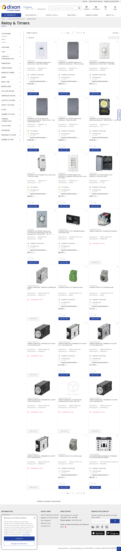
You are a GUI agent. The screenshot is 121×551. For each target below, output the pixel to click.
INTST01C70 (31, 173)
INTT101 (30, 117)
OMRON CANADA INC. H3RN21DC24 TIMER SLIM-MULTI (42, 288)
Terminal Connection (6, 120)
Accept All (19, 538)
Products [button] (11, 15)
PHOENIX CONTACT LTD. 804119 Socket (70, 456)
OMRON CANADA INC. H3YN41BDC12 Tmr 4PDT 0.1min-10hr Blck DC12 (104, 400)
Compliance (5, 515)
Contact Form (45, 526)
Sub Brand (5, 130)
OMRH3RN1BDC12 (95, 342)
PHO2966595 (63, 229)
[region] (19, 532)
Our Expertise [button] (30, 15)
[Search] (65, 8)
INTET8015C (62, 61)
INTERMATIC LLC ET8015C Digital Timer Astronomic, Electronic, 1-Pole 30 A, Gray (71, 63)
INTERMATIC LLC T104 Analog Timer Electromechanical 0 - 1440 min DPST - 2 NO (103, 119)
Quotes (85, 1)
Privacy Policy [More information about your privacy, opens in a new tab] (26, 534)
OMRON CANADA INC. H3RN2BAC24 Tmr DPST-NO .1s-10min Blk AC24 (73, 344)
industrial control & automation (16, 19)
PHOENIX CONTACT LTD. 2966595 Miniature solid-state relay (72, 231)
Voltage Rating (7, 91)
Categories (6, 34)
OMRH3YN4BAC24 (33, 342)
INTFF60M (31, 229)
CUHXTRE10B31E (94, 454)
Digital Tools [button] (51, 15)
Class (3, 110)
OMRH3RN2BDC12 (33, 454)
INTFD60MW (93, 61)
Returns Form (46, 523)
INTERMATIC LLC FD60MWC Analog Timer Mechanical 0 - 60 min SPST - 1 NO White (102, 63)
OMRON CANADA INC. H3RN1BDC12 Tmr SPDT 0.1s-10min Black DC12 (103, 344)
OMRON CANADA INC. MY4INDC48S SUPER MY (103, 231)
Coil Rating (6, 126)
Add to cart (33, 94)
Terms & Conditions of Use (77, 548)
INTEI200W (62, 173)
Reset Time (5, 82)
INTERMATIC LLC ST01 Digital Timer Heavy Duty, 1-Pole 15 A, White (42, 175)
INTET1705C (62, 117)
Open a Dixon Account (95, 1)
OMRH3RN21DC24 (33, 286)
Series (3, 77)
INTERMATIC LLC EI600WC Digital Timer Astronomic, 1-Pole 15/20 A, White (39, 63)
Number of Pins (7, 140)
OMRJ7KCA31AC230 (65, 398)
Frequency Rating (8, 135)
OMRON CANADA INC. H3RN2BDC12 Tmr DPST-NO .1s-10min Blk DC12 (42, 456)
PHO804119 (62, 454)
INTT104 (92, 117)
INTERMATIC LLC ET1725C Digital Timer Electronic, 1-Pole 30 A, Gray (101, 175)
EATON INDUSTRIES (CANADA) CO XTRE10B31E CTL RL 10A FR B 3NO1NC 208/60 (103, 456)
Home (3, 19)
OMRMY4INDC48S (95, 229)
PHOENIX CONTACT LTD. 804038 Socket (102, 287)
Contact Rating (8, 100)
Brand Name (6, 86)
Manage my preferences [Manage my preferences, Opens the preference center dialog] (19, 543)
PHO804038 (93, 286)
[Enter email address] (101, 521)
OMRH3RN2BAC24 (64, 342)
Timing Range (6, 68)
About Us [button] (109, 15)
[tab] (11, 34)
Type (3, 52)
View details (95, 262)
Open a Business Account (50, 515)
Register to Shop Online (111, 1)
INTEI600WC (31, 61)
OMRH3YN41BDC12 (95, 398)
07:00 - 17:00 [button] (29, 9)
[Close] (35, 518)
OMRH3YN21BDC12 (33, 398)
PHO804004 (62, 286)
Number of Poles (8, 114)
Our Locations (46, 520)
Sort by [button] (115, 33)
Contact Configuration (7, 57)
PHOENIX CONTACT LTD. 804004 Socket (71, 287)
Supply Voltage (7, 105)
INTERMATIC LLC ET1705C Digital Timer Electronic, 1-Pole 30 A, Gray (70, 119)
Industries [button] (71, 15)
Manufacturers (92, 15)
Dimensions (5, 63)
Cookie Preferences (63, 548)
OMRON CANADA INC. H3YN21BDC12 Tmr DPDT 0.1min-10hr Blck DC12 (42, 400)
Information (7, 511)
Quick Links (46, 511)
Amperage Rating (8, 96)
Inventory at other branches (38, 81)
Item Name (5, 47)
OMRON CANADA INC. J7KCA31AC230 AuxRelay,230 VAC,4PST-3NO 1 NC (70, 400)
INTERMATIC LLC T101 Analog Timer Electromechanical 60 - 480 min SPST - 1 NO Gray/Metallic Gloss (41, 120)
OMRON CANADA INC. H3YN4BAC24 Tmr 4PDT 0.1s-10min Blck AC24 (41, 344)
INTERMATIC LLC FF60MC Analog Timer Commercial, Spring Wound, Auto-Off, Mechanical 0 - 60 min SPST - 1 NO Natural (41, 232)
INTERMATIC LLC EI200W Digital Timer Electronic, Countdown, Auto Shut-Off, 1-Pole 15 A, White (72, 176)
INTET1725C (93, 173)
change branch (41, 9)
